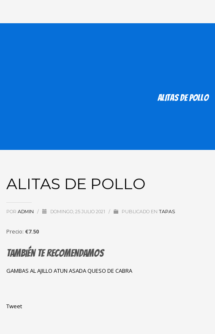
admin (26, 212)
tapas (167, 212)
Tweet (14, 306)
